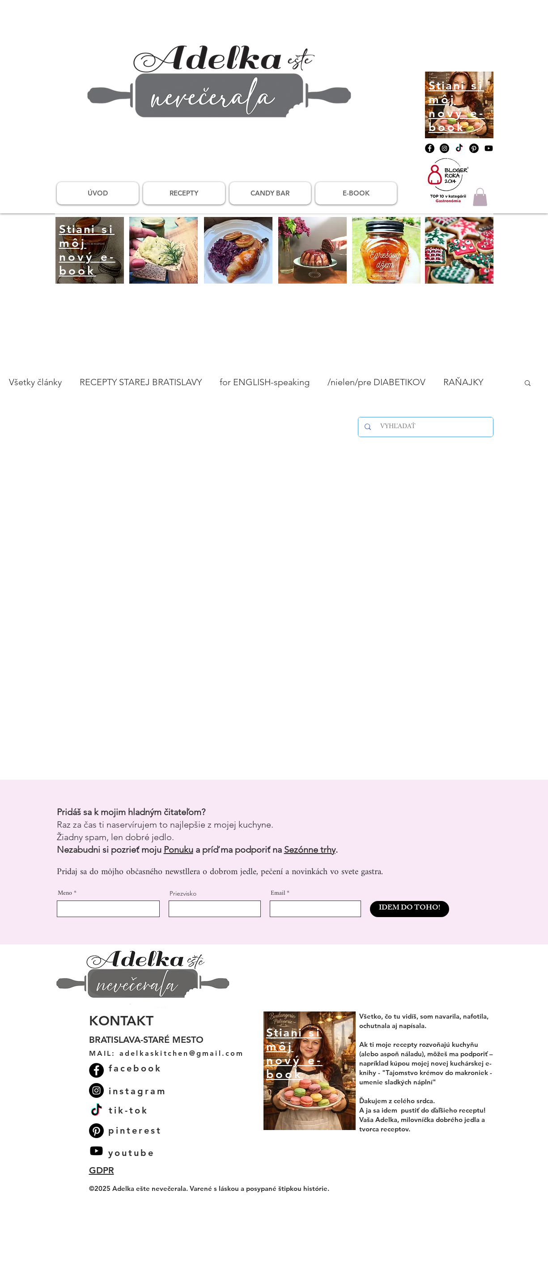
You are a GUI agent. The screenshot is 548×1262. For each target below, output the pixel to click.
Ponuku (178, 849)
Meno (65, 893)
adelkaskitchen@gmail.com (181, 1053)
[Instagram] (444, 148)
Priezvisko (183, 893)
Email (278, 893)
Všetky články (35, 382)
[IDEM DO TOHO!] (409, 909)
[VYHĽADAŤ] (427, 427)
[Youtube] (488, 148)
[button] (480, 197)
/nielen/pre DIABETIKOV (376, 382)
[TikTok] (459, 148)
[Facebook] (429, 148)
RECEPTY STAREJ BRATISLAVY (141, 382)
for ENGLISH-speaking (265, 382)
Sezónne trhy (310, 849)
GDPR (101, 1170)
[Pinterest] (474, 148)
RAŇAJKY (463, 382)
